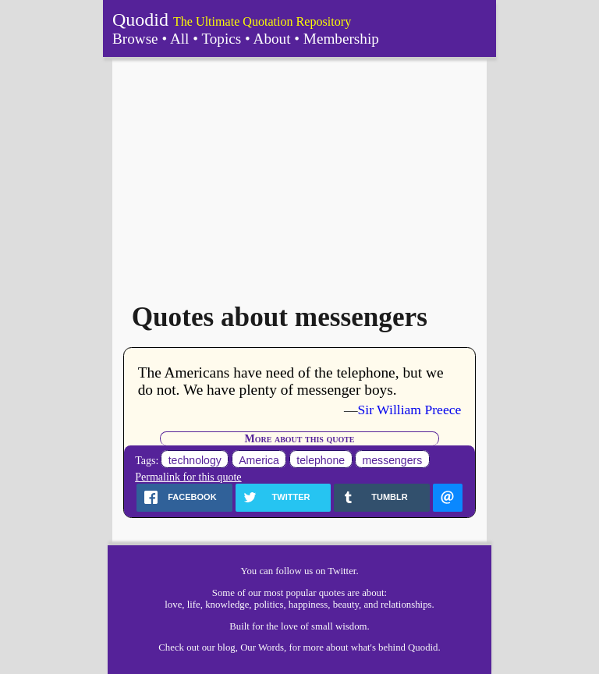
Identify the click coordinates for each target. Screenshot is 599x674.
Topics (221, 38)
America (259, 460)
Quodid (140, 19)
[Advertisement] (299, 174)
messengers (393, 460)
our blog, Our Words (243, 647)
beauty (346, 604)
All (180, 38)
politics (269, 604)
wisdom (351, 626)
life (193, 604)
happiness (308, 604)
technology (195, 460)
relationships (406, 604)
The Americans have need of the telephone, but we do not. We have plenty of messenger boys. (291, 381)
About (272, 38)
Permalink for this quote (188, 476)
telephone (320, 460)
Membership (341, 38)
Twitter (342, 571)
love (173, 604)
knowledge (227, 604)
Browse (135, 38)
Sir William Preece (409, 409)
